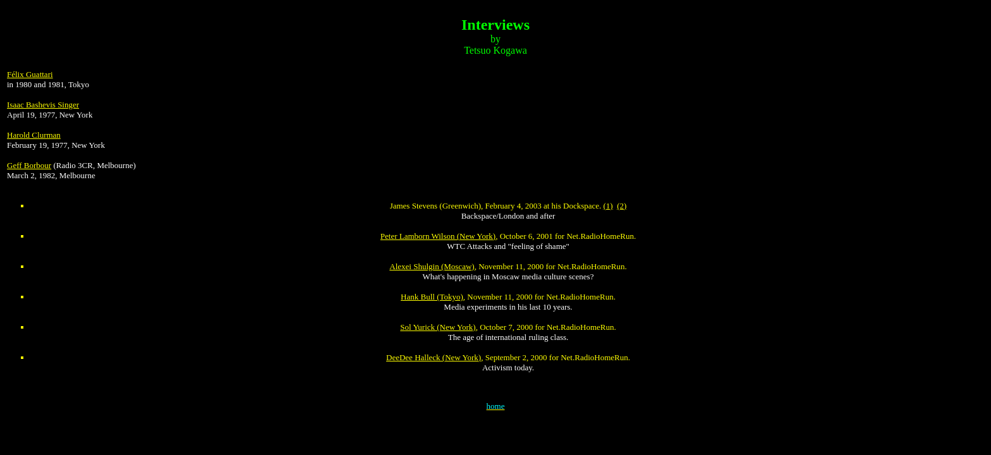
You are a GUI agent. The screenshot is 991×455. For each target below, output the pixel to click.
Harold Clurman (34, 135)
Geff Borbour (29, 165)
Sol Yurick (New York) (437, 327)
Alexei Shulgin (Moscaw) (431, 266)
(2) (621, 205)
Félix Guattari (30, 74)
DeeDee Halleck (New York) (433, 357)
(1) (608, 205)
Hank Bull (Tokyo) (432, 296)
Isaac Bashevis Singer (43, 104)
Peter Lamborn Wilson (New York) (437, 236)
